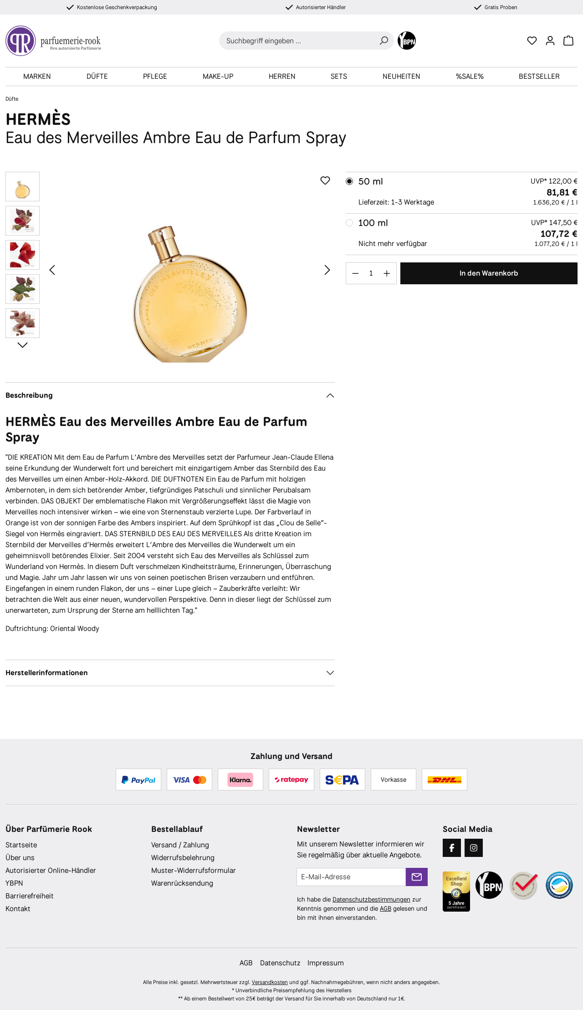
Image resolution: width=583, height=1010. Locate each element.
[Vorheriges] (52, 269)
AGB (385, 908)
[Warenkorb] (568, 40)
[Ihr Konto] (550, 40)
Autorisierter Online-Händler (50, 870)
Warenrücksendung (182, 883)
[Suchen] (383, 40)
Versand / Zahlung (180, 845)
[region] (170, 270)
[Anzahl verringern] (355, 273)
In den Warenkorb (489, 273)
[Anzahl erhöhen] (387, 273)
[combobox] (296, 40)
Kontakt (18, 908)
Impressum (325, 963)
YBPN (14, 883)
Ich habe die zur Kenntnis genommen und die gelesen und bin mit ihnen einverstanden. (362, 908)
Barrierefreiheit (29, 896)
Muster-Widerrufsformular (193, 870)
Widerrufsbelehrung (183, 857)
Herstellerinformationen (46, 672)
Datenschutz (280, 963)
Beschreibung (29, 395)
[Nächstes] (327, 269)
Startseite (21, 845)
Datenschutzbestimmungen (371, 899)
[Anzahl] (371, 273)
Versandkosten (270, 982)
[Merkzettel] (532, 40)
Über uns (20, 857)
